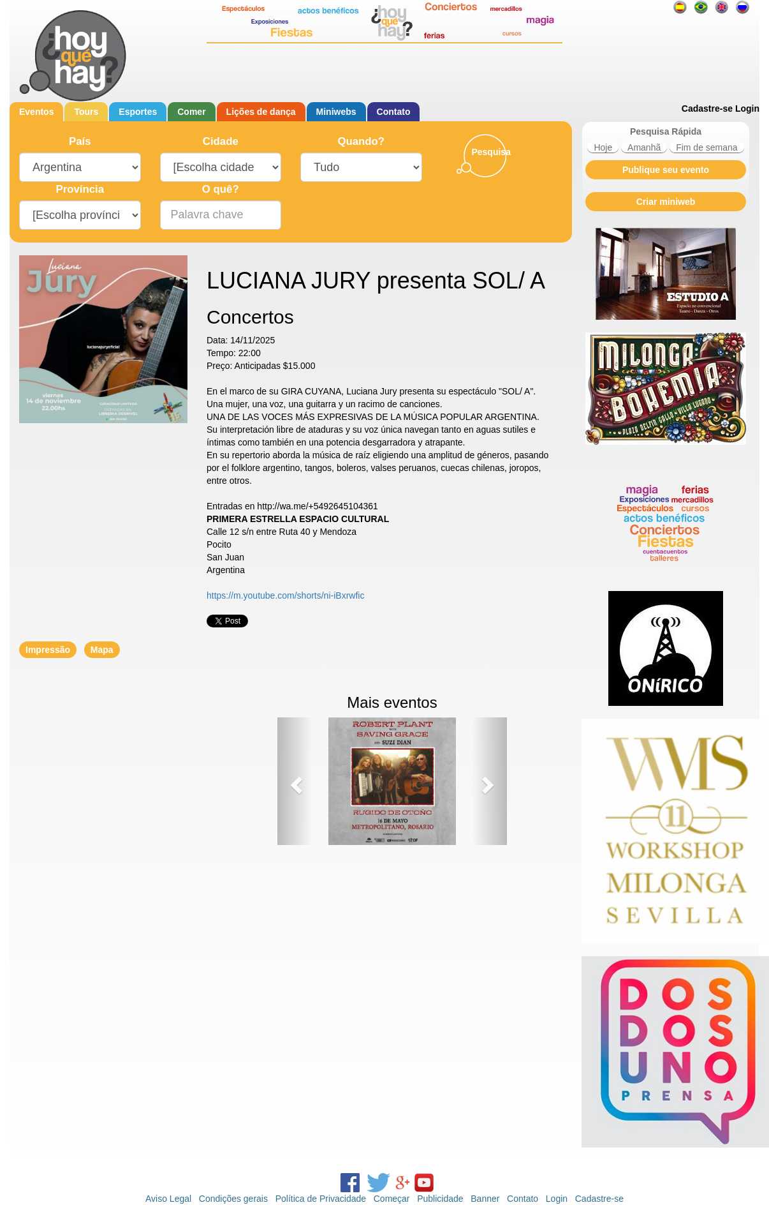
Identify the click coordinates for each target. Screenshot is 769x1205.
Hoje (603, 147)
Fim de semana (706, 147)
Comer (191, 112)
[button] (294, 781)
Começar (392, 1199)
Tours (86, 112)
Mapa (102, 650)
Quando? (360, 141)
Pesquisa (490, 152)
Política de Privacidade (320, 1199)
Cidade (220, 141)
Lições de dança (261, 112)
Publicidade (440, 1199)
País (80, 141)
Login (747, 108)
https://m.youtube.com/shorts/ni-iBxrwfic (285, 595)
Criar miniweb (666, 202)
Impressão (48, 650)
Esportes (138, 112)
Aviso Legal (168, 1199)
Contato (394, 112)
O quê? (220, 189)
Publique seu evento (665, 170)
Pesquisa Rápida (665, 131)
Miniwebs (336, 112)
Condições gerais (233, 1199)
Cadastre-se (707, 108)
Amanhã (644, 147)
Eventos (36, 112)
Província (79, 189)
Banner (485, 1199)
